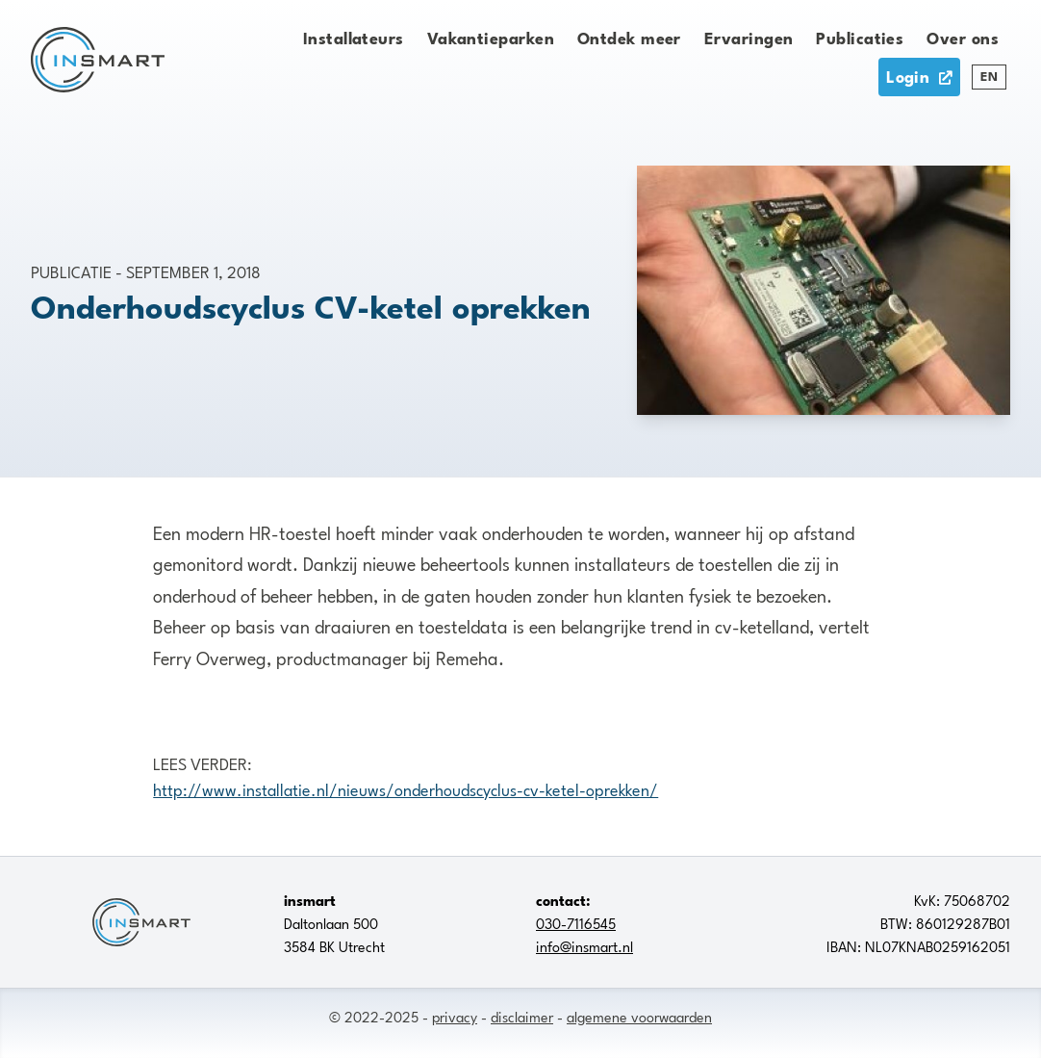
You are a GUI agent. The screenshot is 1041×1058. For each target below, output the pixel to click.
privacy (454, 1015)
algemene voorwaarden (639, 1015)
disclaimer (522, 1015)
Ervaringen (749, 36)
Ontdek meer (629, 36)
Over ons (963, 36)
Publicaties (859, 36)
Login (919, 75)
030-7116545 (576, 922)
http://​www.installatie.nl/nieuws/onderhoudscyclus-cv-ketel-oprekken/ (405, 788)
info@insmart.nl (584, 945)
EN (989, 75)
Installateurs (353, 36)
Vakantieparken (490, 36)
